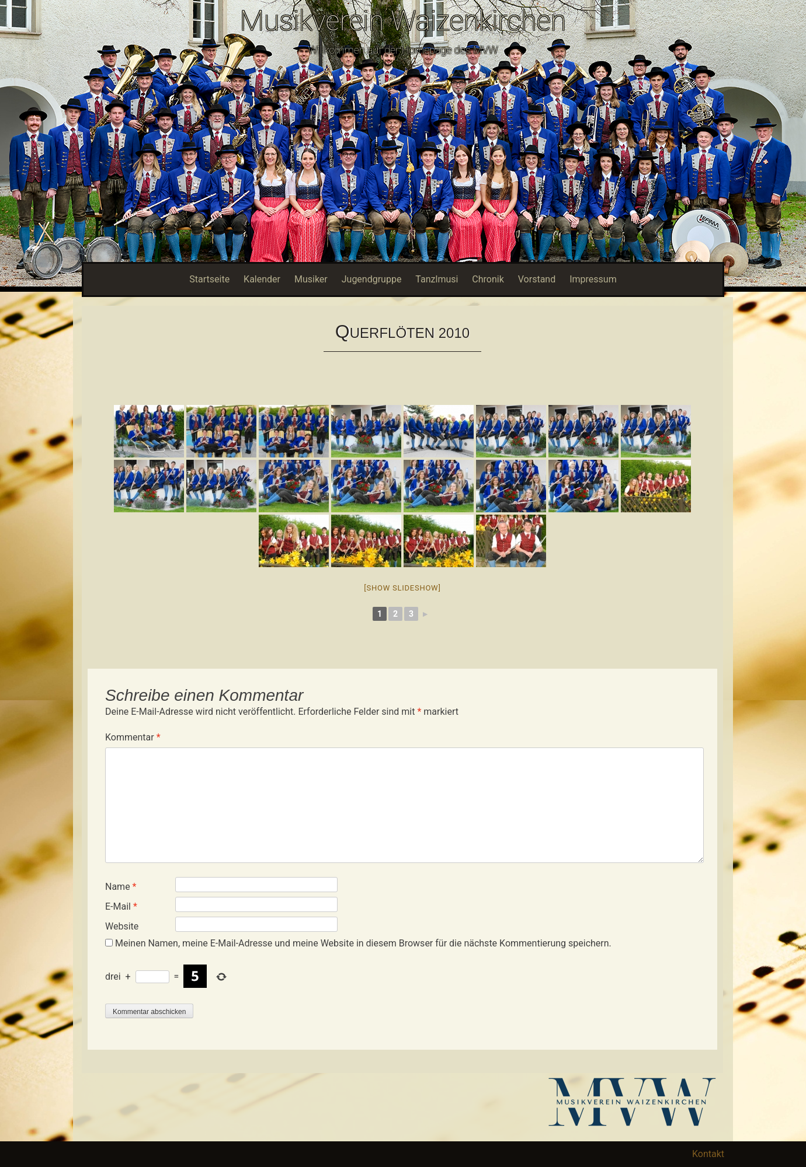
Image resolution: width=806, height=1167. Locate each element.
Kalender (262, 279)
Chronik (487, 279)
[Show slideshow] (402, 588)
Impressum (593, 279)
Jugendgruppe (372, 279)
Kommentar (133, 737)
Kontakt (708, 1153)
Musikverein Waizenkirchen (403, 20)
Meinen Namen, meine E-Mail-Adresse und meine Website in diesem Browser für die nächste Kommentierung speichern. (363, 943)
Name (121, 886)
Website (121, 926)
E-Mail (121, 906)
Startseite (209, 279)
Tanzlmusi (436, 279)
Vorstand (536, 279)
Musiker (311, 279)
